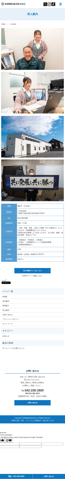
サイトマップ (7, 324)
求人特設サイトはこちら (32, 271)
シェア (4, 280)
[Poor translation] (9, 441)
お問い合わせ (7, 315)
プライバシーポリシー (10, 319)
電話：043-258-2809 (16, 476)
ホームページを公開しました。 (14, 348)
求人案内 (5, 310)
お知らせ (5, 336)
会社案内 (5, 301)
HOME (3, 24)
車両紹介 (5, 306)
